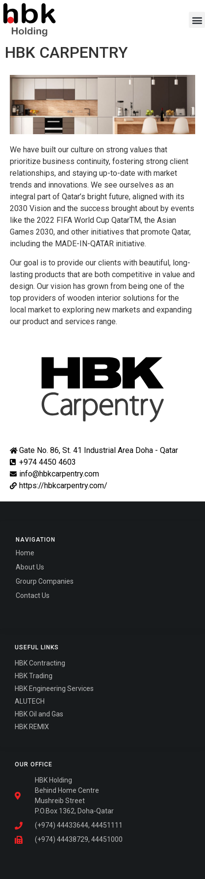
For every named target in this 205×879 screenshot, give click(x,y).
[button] (197, 20)
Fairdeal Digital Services (58, 610)
